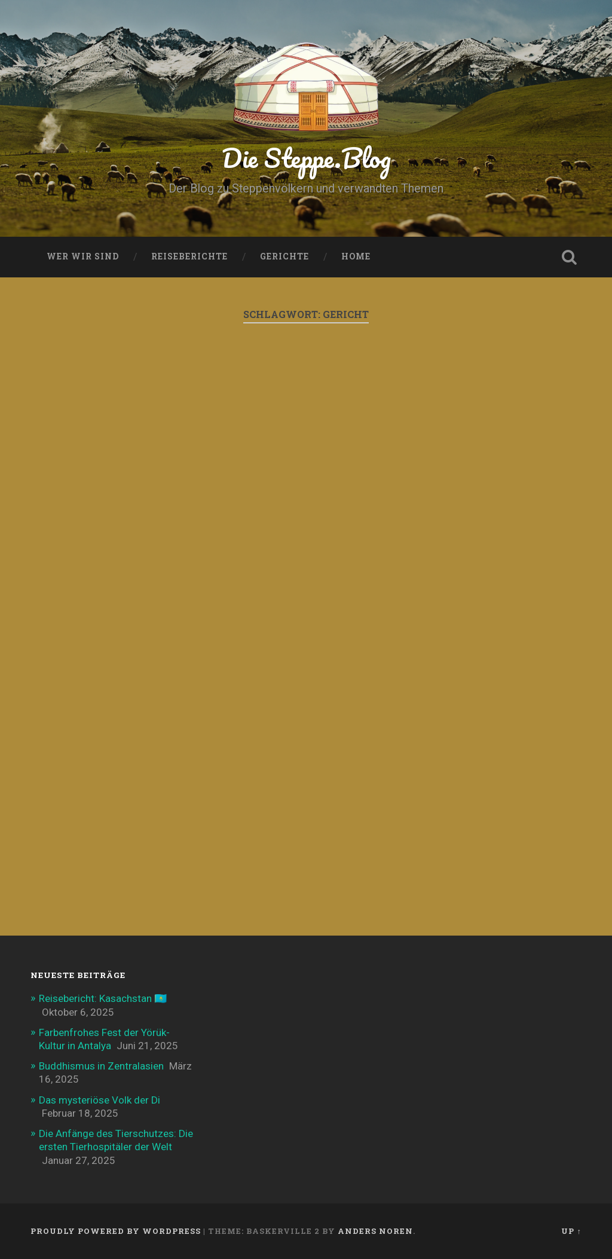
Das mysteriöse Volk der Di (99, 1100)
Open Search (570, 257)
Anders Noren (375, 1231)
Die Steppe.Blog (306, 157)
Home (356, 256)
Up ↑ (571, 1231)
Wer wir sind (83, 256)
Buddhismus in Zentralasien (101, 1066)
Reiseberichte (189, 256)
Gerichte (284, 256)
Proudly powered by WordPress (115, 1231)
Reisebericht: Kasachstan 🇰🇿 (103, 998)
